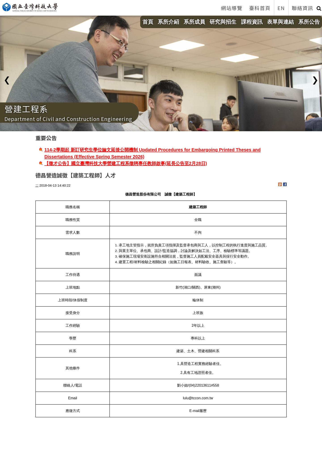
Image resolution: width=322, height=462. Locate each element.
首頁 (147, 22)
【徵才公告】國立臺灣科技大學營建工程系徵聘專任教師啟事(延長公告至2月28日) (125, 163)
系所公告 (309, 22)
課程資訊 (252, 22)
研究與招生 (223, 22)
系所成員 (194, 22)
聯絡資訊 (302, 7)
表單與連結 (280, 22)
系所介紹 (168, 22)
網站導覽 (231, 7)
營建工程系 (26, 108)
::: (36, 185)
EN (281, 7)
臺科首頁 (260, 7)
